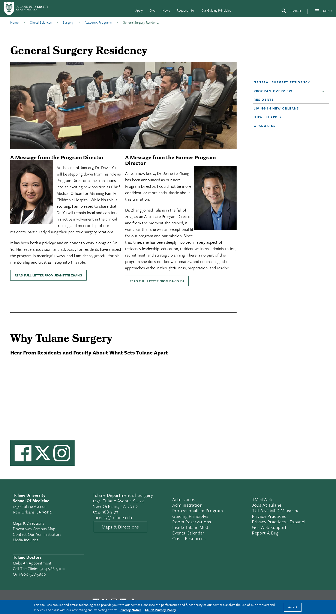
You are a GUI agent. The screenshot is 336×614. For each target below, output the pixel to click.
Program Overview (273, 91)
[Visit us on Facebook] (23, 453)
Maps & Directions (28, 523)
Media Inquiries (25, 540)
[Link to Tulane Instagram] (61, 453)
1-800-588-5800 (32, 574)
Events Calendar (188, 533)
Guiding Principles (190, 516)
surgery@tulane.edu (112, 517)
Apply (139, 10)
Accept (292, 607)
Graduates (265, 125)
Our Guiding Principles (216, 10)
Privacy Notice (130, 609)
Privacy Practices (269, 516)
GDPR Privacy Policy (160, 609)
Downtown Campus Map (34, 528)
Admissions (183, 499)
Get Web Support (269, 527)
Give (153, 10)
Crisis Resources (189, 538)
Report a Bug (265, 533)
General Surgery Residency (282, 82)
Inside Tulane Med (190, 527)
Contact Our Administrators (37, 534)
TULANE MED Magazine (276, 510)
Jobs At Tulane (266, 505)
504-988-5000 (52, 568)
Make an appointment (32, 563)
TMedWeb (262, 499)
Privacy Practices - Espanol (279, 521)
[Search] (291, 11)
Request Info (185, 10)
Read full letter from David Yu (157, 281)
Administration (187, 505)
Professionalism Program (197, 510)
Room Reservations (191, 521)
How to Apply (268, 116)
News (166, 10)
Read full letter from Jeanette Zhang (48, 275)
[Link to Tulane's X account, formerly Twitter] (42, 453)
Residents (264, 99)
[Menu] (317, 10)
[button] (288, 82)
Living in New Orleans (276, 108)
